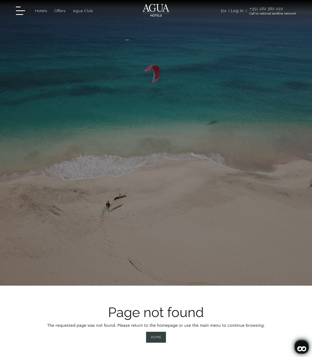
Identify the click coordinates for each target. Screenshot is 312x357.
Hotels (41, 10)
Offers (59, 10)
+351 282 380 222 (266, 8)
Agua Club (83, 10)
